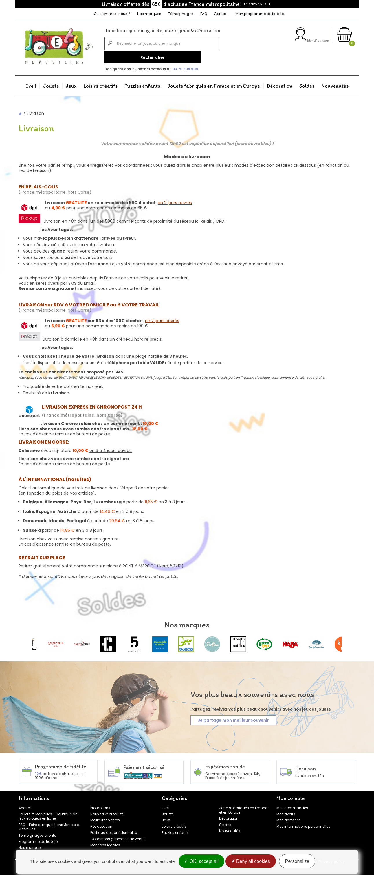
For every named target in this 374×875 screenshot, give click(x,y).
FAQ (203, 13)
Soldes (307, 84)
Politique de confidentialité (113, 830)
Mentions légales (105, 843)
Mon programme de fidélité (260, 13)
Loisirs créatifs (101, 84)
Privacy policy (331, 861)
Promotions (100, 806)
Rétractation (101, 824)
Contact (221, 13)
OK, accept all (201, 861)
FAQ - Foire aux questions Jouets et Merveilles (49, 825)
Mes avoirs (285, 812)
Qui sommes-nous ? (112, 13)
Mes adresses (288, 818)
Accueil (25, 806)
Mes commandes (292, 806)
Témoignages (180, 13)
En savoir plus (255, 4)
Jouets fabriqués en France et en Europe (213, 84)
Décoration (279, 84)
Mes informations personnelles (303, 824)
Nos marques (149, 13)
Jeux (71, 84)
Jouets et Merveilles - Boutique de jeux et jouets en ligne (48, 814)
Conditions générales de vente (117, 837)
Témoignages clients (37, 833)
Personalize (297, 861)
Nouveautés (335, 84)
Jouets (51, 84)
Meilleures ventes (105, 818)
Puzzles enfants (142, 84)
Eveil (30, 84)
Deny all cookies (250, 861)
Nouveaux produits (107, 812)
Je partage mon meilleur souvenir (233, 719)
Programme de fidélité (38, 839)
